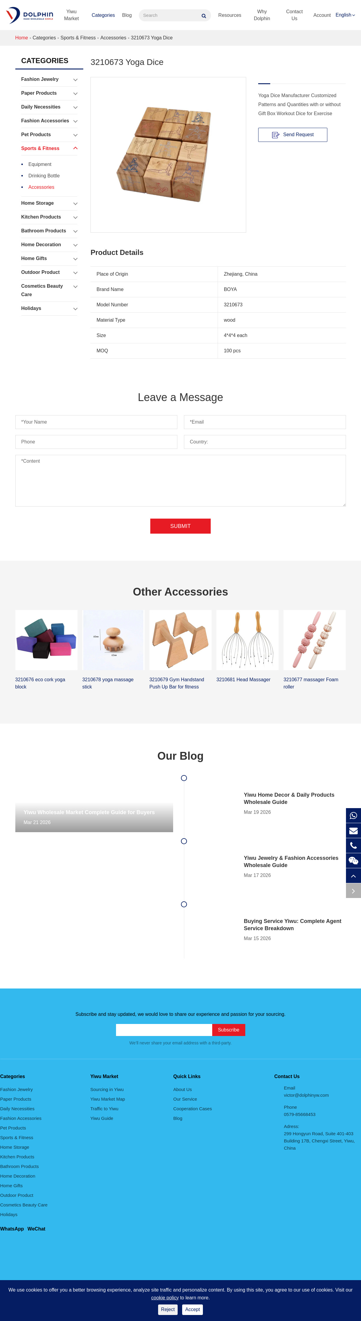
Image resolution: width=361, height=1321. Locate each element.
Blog (127, 15)
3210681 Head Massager (243, 679)
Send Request (293, 135)
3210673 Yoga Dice (152, 37)
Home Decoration (49, 245)
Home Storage (49, 203)
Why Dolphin (262, 15)
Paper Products (49, 93)
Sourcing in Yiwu (107, 1089)
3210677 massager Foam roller (310, 683)
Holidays (49, 308)
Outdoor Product (49, 272)
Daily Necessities (49, 107)
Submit (180, 526)
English (343, 14)
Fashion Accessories (49, 121)
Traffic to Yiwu (104, 1108)
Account (322, 15)
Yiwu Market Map (107, 1099)
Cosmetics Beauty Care (49, 289)
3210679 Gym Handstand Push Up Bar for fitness (176, 683)
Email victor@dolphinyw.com (306, 1091)
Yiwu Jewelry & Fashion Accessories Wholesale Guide (291, 861)
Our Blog (181, 756)
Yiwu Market (71, 15)
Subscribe (228, 1029)
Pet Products (49, 134)
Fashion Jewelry (49, 79)
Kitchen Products (49, 217)
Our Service (185, 1099)
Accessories (113, 37)
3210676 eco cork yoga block (40, 683)
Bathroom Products (49, 231)
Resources (229, 15)
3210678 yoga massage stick (108, 683)
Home (21, 37)
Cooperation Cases (192, 1108)
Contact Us (294, 15)
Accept (192, 1309)
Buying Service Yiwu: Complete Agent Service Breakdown (292, 924)
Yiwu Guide (101, 1118)
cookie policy (165, 1297)
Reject (168, 1309)
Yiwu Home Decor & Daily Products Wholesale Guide (289, 798)
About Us (182, 1089)
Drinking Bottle (44, 175)
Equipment (40, 164)
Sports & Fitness (78, 37)
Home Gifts (49, 258)
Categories (103, 15)
